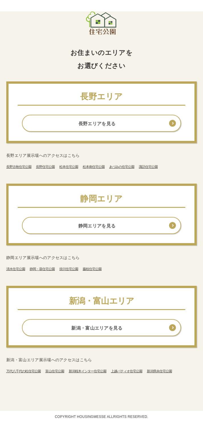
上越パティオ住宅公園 (126, 371)
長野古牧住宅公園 (18, 167)
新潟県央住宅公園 (159, 371)
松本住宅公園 (68, 167)
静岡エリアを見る (97, 225)
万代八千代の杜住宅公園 (23, 371)
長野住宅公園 (45, 167)
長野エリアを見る (97, 123)
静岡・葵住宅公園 (42, 269)
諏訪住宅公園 (148, 167)
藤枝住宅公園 (92, 269)
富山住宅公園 (54, 371)
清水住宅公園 (15, 269)
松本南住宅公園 (94, 167)
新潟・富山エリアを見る (97, 328)
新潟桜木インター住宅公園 (87, 371)
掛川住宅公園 (68, 269)
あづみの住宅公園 (121, 167)
